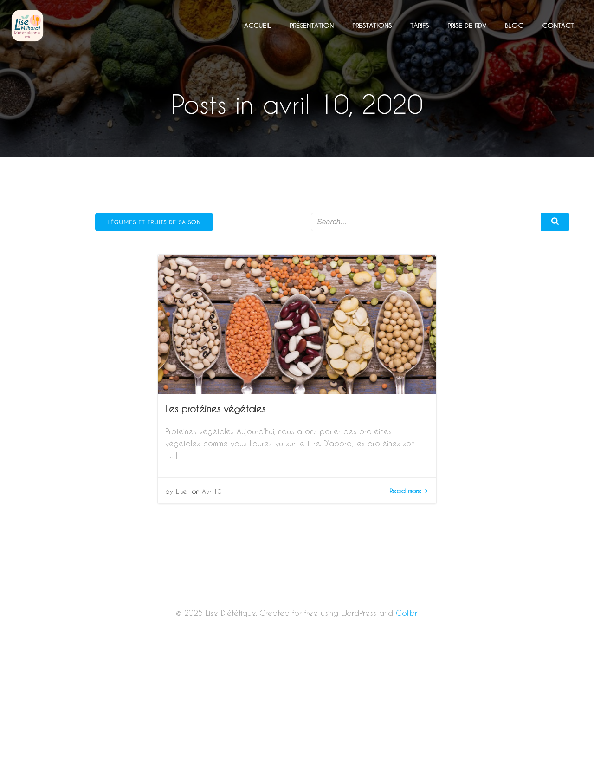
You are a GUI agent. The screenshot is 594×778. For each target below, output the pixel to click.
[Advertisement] (297, 709)
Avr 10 (212, 491)
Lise (181, 491)
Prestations (372, 25)
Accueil (257, 25)
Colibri (407, 612)
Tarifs (419, 25)
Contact (558, 25)
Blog (514, 25)
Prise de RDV (466, 25)
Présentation (312, 25)
